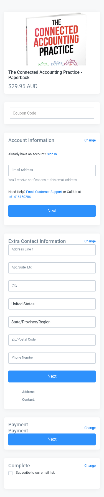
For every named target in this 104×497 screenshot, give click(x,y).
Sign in (52, 154)
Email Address (22, 170)
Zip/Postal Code (23, 339)
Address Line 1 (23, 249)
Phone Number (23, 357)
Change (90, 140)
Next (52, 210)
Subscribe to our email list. (31, 473)
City (14, 285)
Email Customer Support (44, 192)
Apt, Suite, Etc (22, 267)
